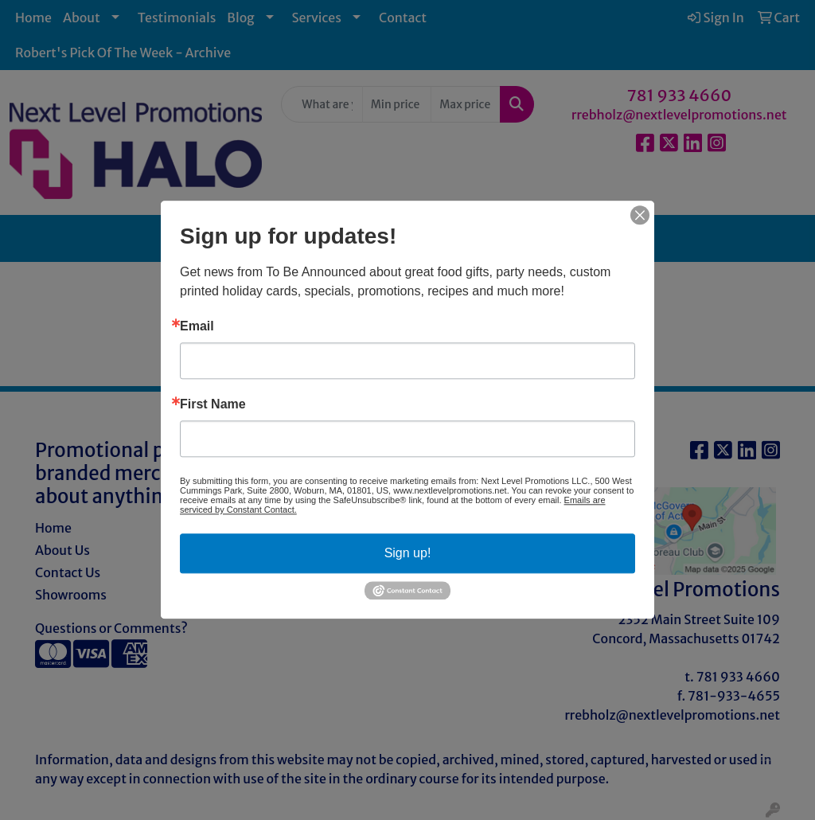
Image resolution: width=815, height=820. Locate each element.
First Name (213, 404)
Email (197, 326)
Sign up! (407, 553)
